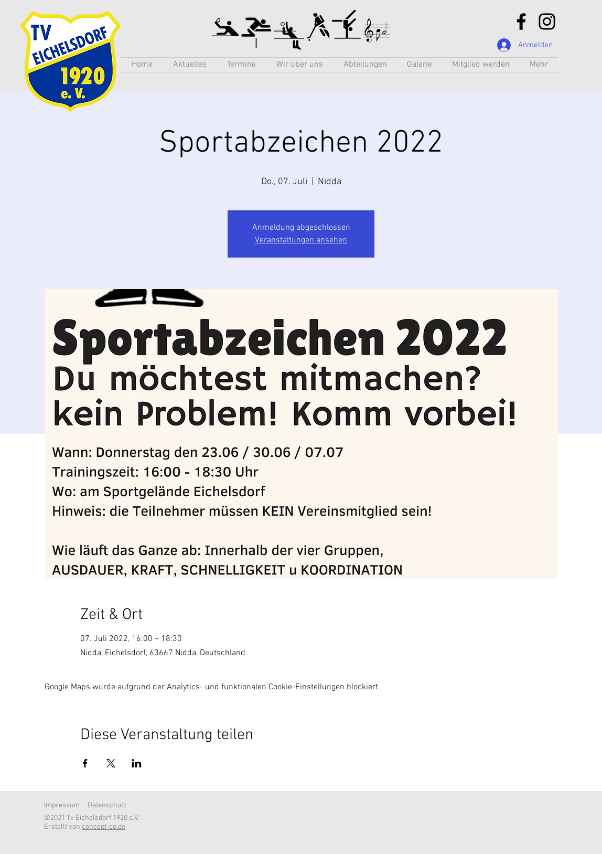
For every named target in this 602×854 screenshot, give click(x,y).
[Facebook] (521, 21)
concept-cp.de (103, 827)
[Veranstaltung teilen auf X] (111, 763)
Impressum (62, 805)
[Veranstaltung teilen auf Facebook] (85, 763)
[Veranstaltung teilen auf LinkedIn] (137, 763)
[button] (365, 65)
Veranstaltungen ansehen (301, 240)
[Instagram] (547, 21)
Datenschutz (107, 805)
